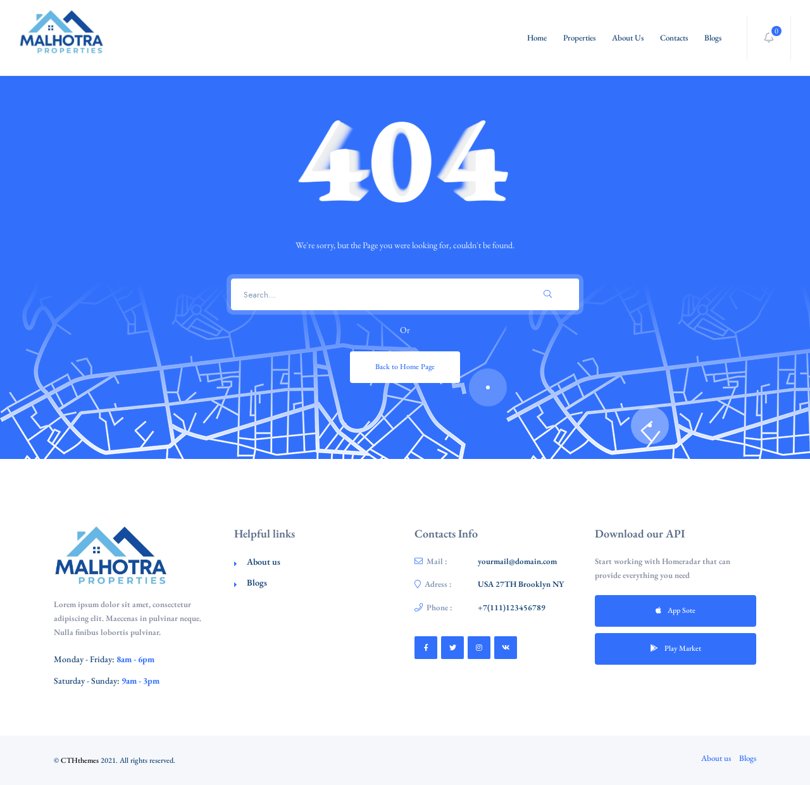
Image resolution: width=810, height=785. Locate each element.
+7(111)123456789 (511, 607)
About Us (628, 37)
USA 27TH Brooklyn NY (521, 584)
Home (537, 37)
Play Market (676, 648)
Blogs (712, 37)
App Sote (675, 610)
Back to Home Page (405, 366)
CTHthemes (80, 760)
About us (263, 561)
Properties (579, 37)
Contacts (674, 37)
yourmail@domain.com (517, 561)
